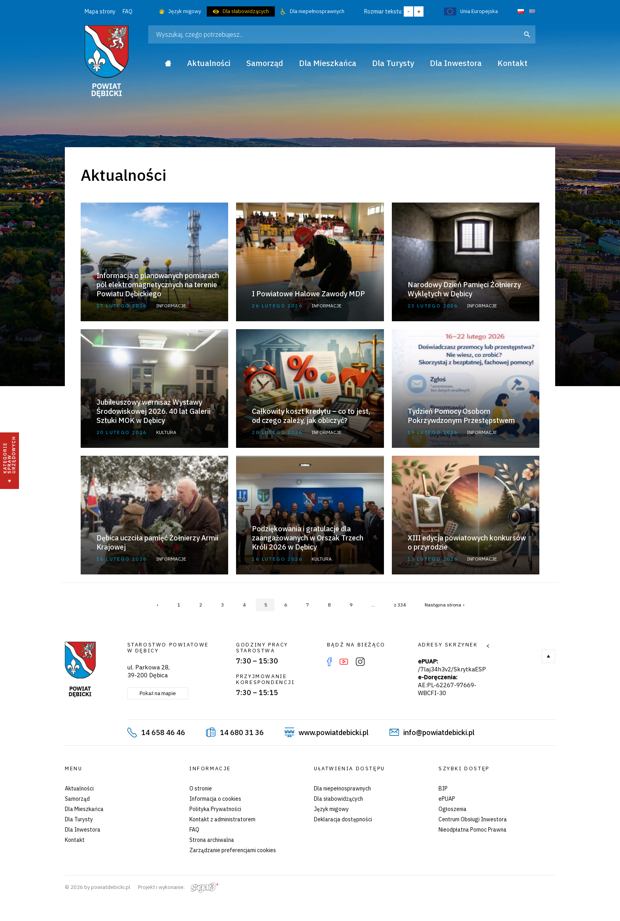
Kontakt (75, 839)
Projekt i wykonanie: (178, 887)
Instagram (360, 662)
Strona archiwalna (211, 839)
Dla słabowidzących (246, 11)
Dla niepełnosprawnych (317, 11)
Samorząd (77, 798)
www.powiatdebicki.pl (334, 732)
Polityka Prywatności (215, 809)
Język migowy (184, 11)
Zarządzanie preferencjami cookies (232, 850)
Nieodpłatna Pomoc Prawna (473, 829)
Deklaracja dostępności (343, 819)
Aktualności (79, 788)
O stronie (200, 788)
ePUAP (447, 798)
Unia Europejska (479, 11)
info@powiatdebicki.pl (438, 732)
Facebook (329, 662)
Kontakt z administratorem (222, 819)
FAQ (127, 11)
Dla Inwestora (82, 829)
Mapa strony (100, 11)
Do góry (548, 656)
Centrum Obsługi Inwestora (473, 819)
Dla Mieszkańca (84, 809)
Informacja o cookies (215, 798)
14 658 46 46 (163, 732)
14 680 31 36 (242, 732)
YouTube (344, 662)
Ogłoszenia (453, 809)
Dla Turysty (79, 819)
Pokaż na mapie (158, 693)
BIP (443, 788)
